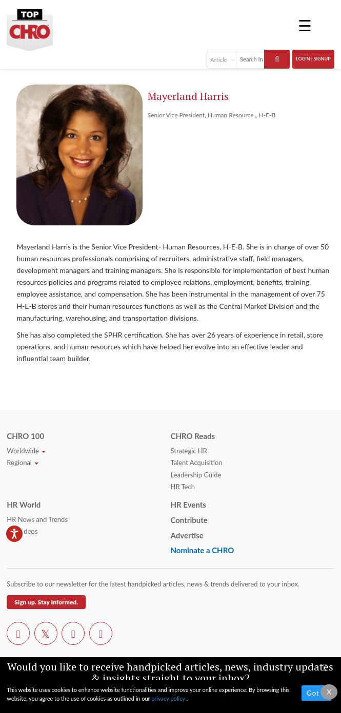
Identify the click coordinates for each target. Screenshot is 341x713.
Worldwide (26, 451)
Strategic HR (188, 451)
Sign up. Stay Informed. (46, 602)
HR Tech (182, 487)
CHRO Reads (192, 436)
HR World (24, 504)
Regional (22, 462)
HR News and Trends (37, 519)
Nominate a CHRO (202, 550)
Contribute (188, 520)
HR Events (188, 504)
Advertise (186, 535)
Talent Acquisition (196, 462)
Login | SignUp (313, 58)
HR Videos (22, 531)
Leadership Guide (195, 475)
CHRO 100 (25, 436)
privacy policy (168, 698)
